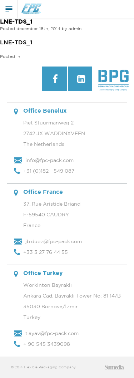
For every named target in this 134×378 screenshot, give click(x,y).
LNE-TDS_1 (16, 21)
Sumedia (113, 367)
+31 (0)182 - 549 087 (48, 171)
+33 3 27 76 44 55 (45, 252)
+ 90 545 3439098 (46, 344)
